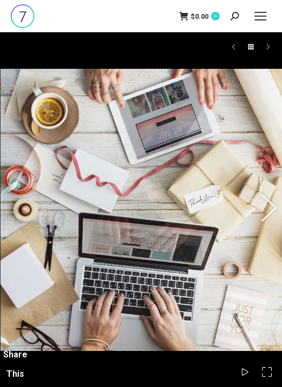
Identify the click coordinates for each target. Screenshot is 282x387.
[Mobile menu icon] (260, 16)
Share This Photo (15, 374)
